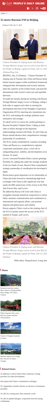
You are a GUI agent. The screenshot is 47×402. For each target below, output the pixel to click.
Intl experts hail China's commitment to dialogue (18, 381)
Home (3, 13)
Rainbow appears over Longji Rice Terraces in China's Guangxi (10, 359)
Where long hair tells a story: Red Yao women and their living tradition (9, 315)
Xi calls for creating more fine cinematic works (18, 394)
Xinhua (5, 25)
